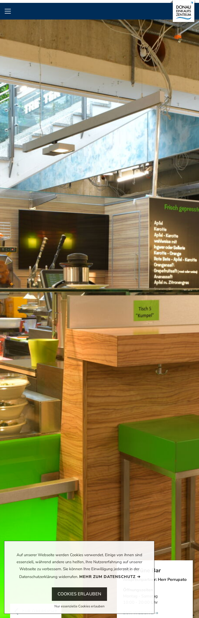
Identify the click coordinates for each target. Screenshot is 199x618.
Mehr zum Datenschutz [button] (107, 576)
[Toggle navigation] (8, 11)
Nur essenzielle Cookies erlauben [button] (79, 606)
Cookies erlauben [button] (79, 594)
